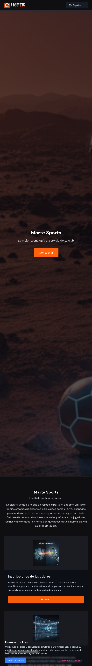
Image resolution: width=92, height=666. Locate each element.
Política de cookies (72, 660)
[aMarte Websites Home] (14, 5)
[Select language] (77, 5)
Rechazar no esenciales (43, 660)
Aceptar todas (16, 660)
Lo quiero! (46, 599)
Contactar (46, 253)
